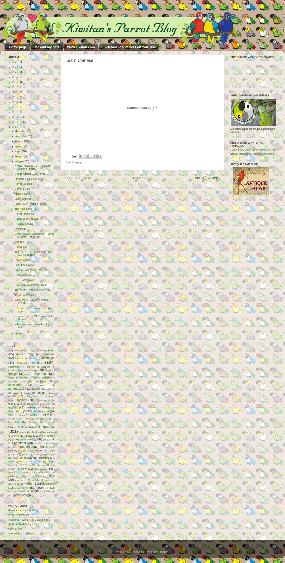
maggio (19, 161)
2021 (15, 66)
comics (42, 385)
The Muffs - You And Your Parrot (33, 290)
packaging (17, 439)
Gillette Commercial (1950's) (31, 270)
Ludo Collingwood (25, 265)
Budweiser (21, 246)
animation (48, 358)
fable (10, 400)
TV (29, 480)
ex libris (37, 396)
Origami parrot (23, 260)
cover (15, 393)
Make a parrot (23, 193)
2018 (15, 81)
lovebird (29, 427)
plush (35, 450)
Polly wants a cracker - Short (31, 285)
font (49, 400)
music (28, 435)
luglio (18, 151)
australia (45, 366)
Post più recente (78, 178)
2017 (15, 86)
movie (15, 435)
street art (41, 468)
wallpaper (12, 491)
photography (28, 446)
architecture (23, 363)
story (24, 468)
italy (10, 415)
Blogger (164, 551)
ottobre (19, 141)
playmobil (22, 450)
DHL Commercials (25, 280)
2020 (15, 71)
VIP (47, 487)
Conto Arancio (23, 275)
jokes (46, 415)
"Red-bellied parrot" (17, 350)
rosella (28, 457)
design (41, 392)
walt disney (27, 491)
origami (51, 435)
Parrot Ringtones (24, 213)
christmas (23, 377)
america (19, 358)
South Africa (14, 465)
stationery (40, 465)
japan (22, 415)
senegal (11, 461)
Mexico (38, 432)
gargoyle (35, 404)
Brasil (48, 370)
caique (29, 374)
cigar (35, 378)
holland (46, 408)
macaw (48, 426)
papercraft (49, 439)
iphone (45, 411)
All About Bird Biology (20, 524)
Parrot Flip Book (24, 183)
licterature (13, 422)
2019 (15, 76)
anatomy (33, 358)
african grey (25, 354)
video (29, 483)
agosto (19, 146)
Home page (18, 47)
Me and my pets (46, 47)
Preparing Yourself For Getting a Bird (29, 519)
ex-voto (48, 396)
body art (22, 370)
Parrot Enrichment (18, 514)
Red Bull (19, 241)
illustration (15, 411)
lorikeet (12, 427)
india (34, 411)
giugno (19, 156)
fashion (22, 400)
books (35, 370)
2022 (15, 61)
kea (20, 419)
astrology (31, 367)
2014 (15, 101)
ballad (11, 370)
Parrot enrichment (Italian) (23, 510)
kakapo (11, 419)
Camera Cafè (22, 188)
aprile (18, 333)
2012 (15, 111)
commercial (16, 388)
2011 (15, 116)
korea (28, 419)
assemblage (14, 366)
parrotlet (38, 443)
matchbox (24, 432)
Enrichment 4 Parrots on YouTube (129, 47)
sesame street (26, 461)
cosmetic (51, 389)
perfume (50, 443)
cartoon (42, 374)
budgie (13, 374)
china (11, 377)
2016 (15, 91)
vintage (30, 487)
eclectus (13, 396)
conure (36, 388)
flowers (40, 400)
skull (40, 461)
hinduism (31, 407)
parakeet (20, 443)
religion (15, 458)
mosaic (51, 432)
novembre (21, 136)
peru (14, 447)
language (77, 162)
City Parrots (15, 528)
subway (11, 472)
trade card (19, 480)
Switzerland (43, 472)
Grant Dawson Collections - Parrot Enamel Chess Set (34, 235)
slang (49, 461)
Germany (47, 404)
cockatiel (41, 381)
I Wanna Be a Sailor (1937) (30, 178)
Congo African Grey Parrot (30, 173)
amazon (49, 354)
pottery (25, 454)
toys (52, 476)
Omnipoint (20, 228)
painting (32, 439)
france (23, 404)
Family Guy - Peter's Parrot (30, 203)
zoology (21, 495)
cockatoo (14, 385)
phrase (48, 447)
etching (27, 396)
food (10, 403)
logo (47, 422)
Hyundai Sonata (24, 223)
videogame (48, 483)
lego (49, 418)
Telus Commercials (25, 295)
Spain (28, 465)
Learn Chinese (23, 198)
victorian (16, 484)
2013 (15, 106)
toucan (41, 476)
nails (41, 436)
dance (27, 393)
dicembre (21, 131)
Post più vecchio (207, 178)
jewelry (33, 415)
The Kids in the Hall (26, 208)
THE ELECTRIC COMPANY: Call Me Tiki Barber (33, 253)
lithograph (33, 422)
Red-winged (49, 454)
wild (10, 495)
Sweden (26, 472)
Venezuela (50, 480)
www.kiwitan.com (81, 47)
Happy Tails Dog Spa (27, 218)
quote (36, 454)
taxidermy (12, 476)
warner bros (45, 491)
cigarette (46, 377)
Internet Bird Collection (21, 533)
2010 (15, 121)
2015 (15, 96)
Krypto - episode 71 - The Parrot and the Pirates (33, 167)
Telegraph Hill (27, 476)
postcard (47, 450)
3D (33, 350)
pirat (10, 450)
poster (11, 454)
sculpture (43, 457)
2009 (15, 126)
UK (37, 479)
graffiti (12, 407)
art (39, 362)
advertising (47, 350)
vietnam (17, 488)
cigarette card (17, 381)
